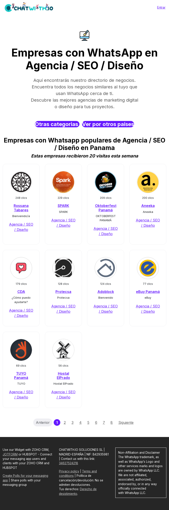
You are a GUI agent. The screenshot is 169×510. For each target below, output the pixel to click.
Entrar (161, 7)
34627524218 (68, 463)
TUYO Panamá (21, 375)
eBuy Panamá (148, 291)
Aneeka (148, 205)
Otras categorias (57, 124)
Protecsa (63, 291)
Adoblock (105, 291)
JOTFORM (10, 454)
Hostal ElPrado (63, 375)
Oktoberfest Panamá (105, 207)
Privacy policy (69, 471)
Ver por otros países (108, 124)
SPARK (63, 205)
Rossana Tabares (21, 207)
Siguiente (126, 422)
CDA (21, 291)
